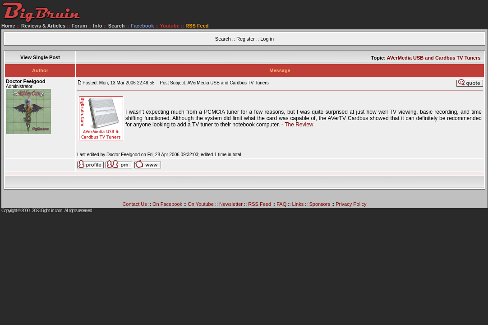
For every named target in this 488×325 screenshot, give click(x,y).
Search (116, 25)
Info (97, 25)
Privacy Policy (351, 204)
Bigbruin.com (51, 210)
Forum (79, 25)
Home (8, 25)
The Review (299, 124)
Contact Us (134, 204)
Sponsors (319, 204)
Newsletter (231, 204)
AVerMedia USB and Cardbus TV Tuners (434, 57)
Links (298, 204)
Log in (267, 39)
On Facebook (167, 204)
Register (245, 39)
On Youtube (201, 204)
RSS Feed (259, 204)
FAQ (281, 204)
